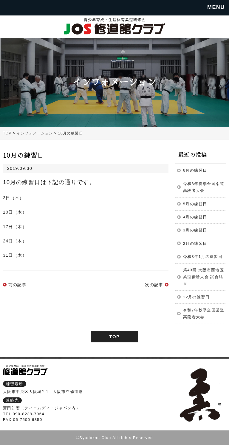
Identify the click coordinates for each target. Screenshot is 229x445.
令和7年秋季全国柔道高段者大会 (203, 313)
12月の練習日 (196, 297)
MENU (216, 7)
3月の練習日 (195, 230)
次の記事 (154, 284)
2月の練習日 (195, 243)
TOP (114, 336)
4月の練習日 (195, 217)
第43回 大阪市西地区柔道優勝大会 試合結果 (203, 277)
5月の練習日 (195, 204)
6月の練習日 (195, 170)
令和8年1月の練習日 (202, 256)
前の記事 (17, 284)
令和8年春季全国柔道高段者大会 (203, 187)
